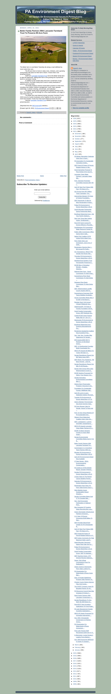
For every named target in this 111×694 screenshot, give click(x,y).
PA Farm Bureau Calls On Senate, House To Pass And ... (83, 408)
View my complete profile (81, 108)
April (76, 154)
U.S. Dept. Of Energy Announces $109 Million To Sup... (83, 518)
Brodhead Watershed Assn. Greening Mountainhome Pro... (82, 326)
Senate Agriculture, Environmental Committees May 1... (83, 379)
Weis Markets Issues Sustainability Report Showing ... (81, 492)
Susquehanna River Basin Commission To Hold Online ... (83, 278)
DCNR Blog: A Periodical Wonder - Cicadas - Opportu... (81, 267)
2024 (75, 123)
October (77, 139)
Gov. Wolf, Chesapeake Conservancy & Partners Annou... (82, 619)
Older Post (63, 176)
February (78, 647)
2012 (75, 674)
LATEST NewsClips (79, 43)
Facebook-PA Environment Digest (83, 53)
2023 (75, 126)
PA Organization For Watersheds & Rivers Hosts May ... (83, 573)
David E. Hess (77, 68)
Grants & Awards (78, 45)
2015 (75, 666)
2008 (75, 684)
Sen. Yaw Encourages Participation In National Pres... (82, 503)
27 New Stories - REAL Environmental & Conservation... (81, 463)
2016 (75, 663)
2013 (75, 671)
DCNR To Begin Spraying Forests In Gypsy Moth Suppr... (82, 432)
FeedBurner (46, 200)
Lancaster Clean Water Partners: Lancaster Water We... (83, 176)
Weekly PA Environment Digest (82, 56)
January (77, 650)
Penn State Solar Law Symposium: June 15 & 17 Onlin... (83, 242)
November (78, 136)
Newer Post (20, 176)
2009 (75, 681)
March (77, 645)
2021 (75, 131)
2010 (75, 679)
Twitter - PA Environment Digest (82, 51)
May (76, 151)
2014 (75, 668)
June (76, 149)
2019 (75, 656)
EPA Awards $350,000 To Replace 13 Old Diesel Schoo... (82, 342)
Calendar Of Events (79, 48)
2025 (75, 121)
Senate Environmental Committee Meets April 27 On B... (84, 439)
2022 (75, 129)
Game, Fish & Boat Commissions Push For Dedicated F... (82, 562)
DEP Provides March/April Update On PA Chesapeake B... (83, 524)
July (76, 146)
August (77, 144)
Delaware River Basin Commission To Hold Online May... (83, 284)
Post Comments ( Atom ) (32, 180)
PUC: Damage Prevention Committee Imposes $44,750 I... (84, 182)
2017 (75, 661)
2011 (75, 676)
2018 (75, 658)
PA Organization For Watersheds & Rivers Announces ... (81, 626)
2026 (75, 118)
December (78, 133)
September (78, 141)
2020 (75, 653)
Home (42, 176)
